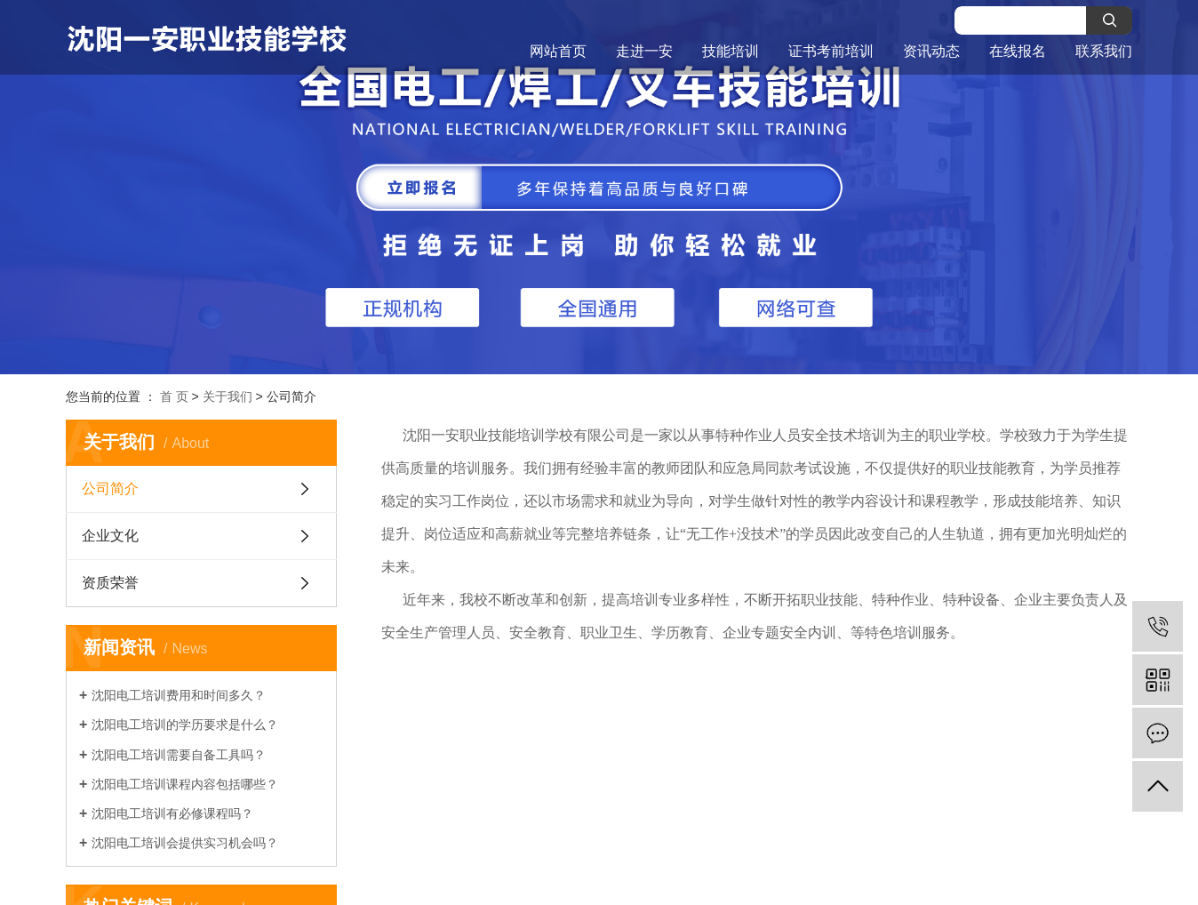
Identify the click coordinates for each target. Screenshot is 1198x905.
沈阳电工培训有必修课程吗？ (172, 813)
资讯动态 (931, 51)
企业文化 (110, 535)
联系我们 (1103, 51)
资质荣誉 (110, 582)
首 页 (174, 396)
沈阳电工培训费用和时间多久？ (179, 695)
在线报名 (1017, 51)
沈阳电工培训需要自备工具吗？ (179, 755)
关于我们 (227, 396)
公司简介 (110, 488)
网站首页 (558, 51)
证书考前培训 (831, 51)
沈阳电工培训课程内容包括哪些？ (185, 784)
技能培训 (730, 51)
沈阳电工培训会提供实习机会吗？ (185, 843)
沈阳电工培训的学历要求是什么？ (185, 724)
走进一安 (644, 51)
